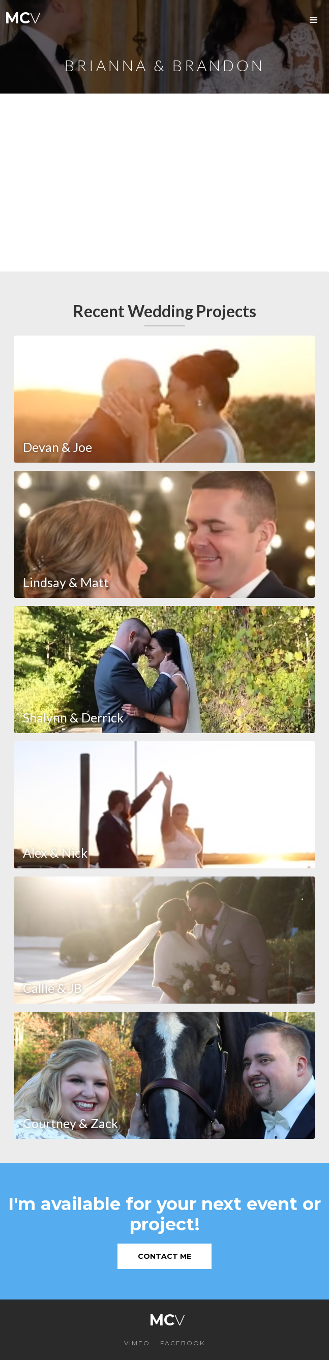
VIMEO (137, 1343)
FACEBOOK (182, 1343)
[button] (313, 20)
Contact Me (164, 1256)
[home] (20, 20)
